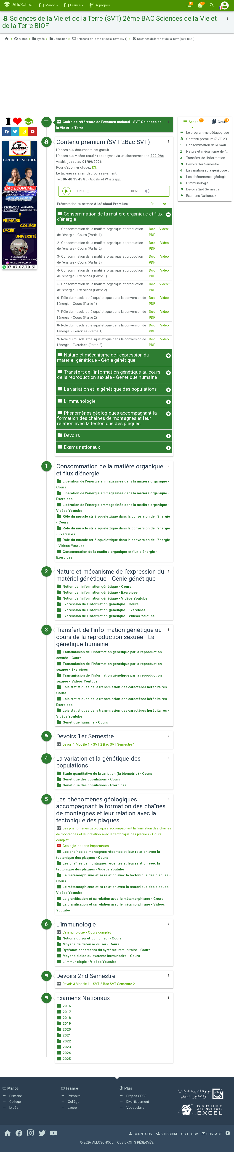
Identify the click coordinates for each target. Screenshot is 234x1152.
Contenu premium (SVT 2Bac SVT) (206, 139)
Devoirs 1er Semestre (199, 164)
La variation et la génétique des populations (206, 170)
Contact (211, 1134)
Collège (11, 1102)
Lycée (39, 39)
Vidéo (164, 243)
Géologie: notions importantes (82, 846)
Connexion (140, 1134)
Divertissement (134, 1102)
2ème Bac (60, 39)
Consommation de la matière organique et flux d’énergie (206, 145)
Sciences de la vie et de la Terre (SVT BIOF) (173, 39)
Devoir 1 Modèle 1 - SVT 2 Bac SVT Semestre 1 (95, 744)
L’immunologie (194, 183)
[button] (51, 5)
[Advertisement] (117, 80)
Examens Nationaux (198, 195)
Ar (164, 204)
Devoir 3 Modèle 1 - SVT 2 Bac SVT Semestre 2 (95, 984)
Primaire (12, 1096)
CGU (184, 1134)
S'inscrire (167, 1134)
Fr (152, 204)
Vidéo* (164, 229)
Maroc (21, 39)
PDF (152, 235)
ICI (94, 167)
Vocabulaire (131, 1107)
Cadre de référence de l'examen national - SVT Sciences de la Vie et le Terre (109, 125)
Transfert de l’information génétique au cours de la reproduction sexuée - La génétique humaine (206, 158)
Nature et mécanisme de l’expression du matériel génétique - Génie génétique (206, 151)
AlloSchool (103, 1142)
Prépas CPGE (132, 1096)
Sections (193, 121)
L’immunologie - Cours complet (83, 932)
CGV (194, 1134)
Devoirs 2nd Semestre (200, 189)
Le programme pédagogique (204, 132)
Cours (220, 121)
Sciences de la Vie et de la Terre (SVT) (105, 39)
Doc (152, 229)
